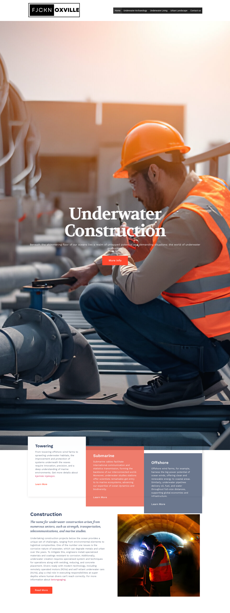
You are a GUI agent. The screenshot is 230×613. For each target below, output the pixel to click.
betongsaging (58, 579)
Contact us (195, 10)
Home (117, 10)
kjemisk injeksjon (45, 485)
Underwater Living (158, 10)
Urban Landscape (178, 10)
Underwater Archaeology (135, 10)
